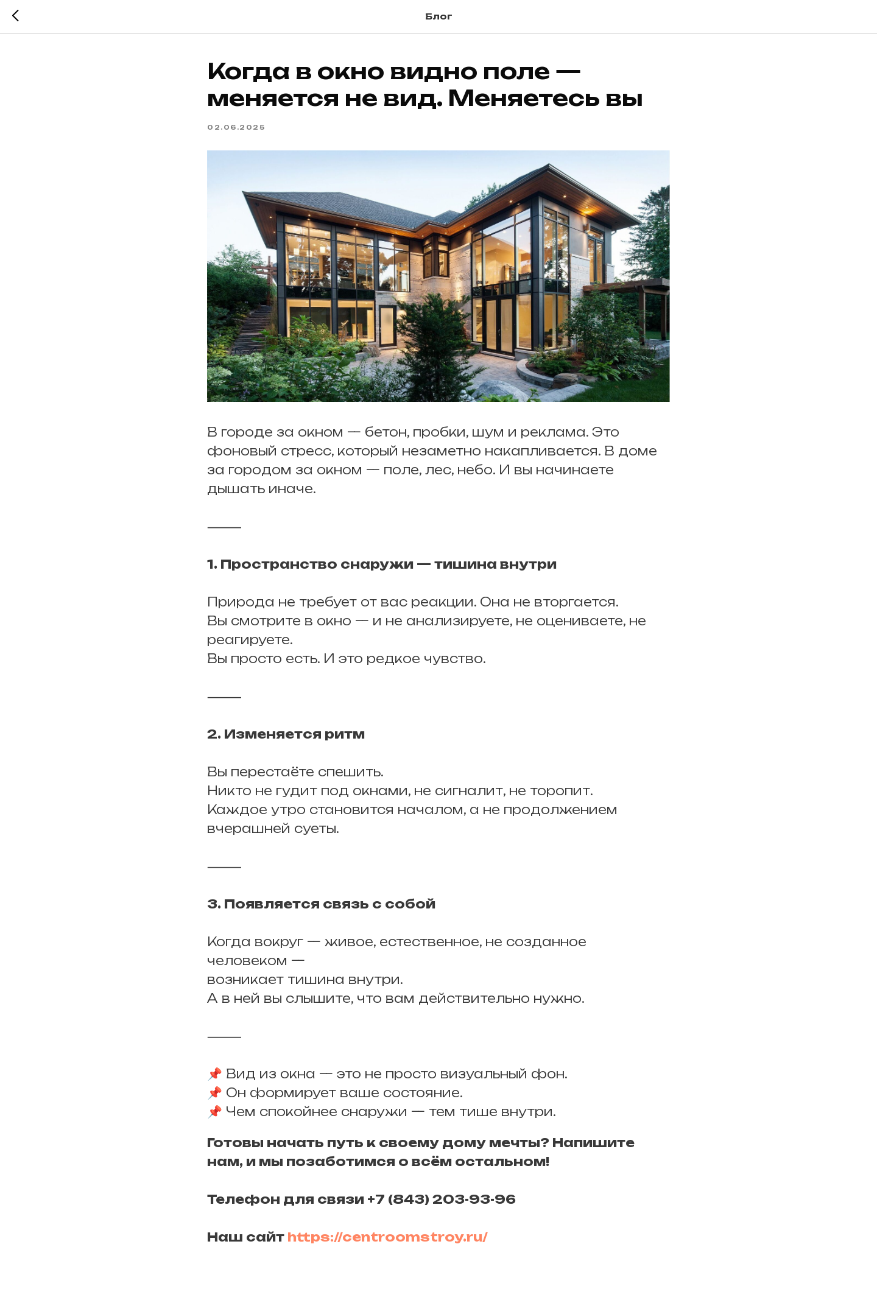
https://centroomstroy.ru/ (387, 1237)
